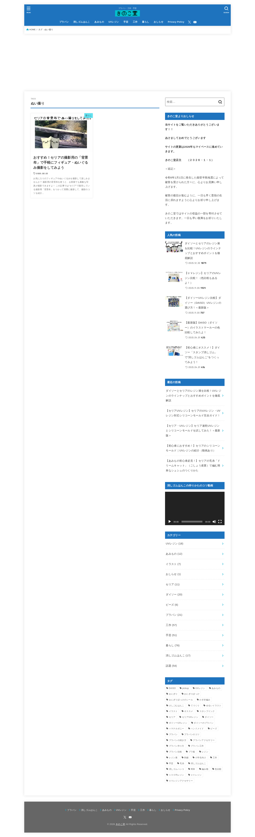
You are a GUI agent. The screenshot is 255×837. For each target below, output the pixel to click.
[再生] (169, 521)
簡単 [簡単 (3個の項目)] (193, 769)
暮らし (145, 22)
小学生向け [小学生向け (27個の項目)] (200, 757)
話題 (171, 665)
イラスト (173, 564)
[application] (195, 508)
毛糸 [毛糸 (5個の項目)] (182, 763)
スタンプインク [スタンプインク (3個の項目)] (207, 711)
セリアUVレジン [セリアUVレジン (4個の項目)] (190, 717)
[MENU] (28, 10)
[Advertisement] (127, 60)
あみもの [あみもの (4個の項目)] (216, 688)
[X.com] (189, 22)
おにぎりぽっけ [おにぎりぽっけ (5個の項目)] (191, 694)
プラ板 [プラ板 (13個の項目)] (192, 752)
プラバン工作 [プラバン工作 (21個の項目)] (197, 746)
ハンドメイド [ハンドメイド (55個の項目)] (197, 728)
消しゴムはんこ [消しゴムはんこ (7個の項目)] (198, 763)
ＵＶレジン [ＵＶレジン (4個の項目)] (196, 775)
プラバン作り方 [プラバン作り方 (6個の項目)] (176, 746)
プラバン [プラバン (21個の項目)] (173, 734)
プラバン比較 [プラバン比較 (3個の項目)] (175, 752)
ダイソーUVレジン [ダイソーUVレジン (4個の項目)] (178, 723)
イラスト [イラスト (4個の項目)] (173, 711)
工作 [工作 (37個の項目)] (215, 757)
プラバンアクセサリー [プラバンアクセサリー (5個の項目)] (204, 740)
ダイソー (174, 594)
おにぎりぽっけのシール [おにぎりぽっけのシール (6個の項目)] (181, 700)
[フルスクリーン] (220, 521)
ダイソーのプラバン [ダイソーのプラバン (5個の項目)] (203, 723)
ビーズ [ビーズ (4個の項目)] (213, 728)
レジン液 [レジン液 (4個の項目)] (173, 757)
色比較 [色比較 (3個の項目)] (218, 769)
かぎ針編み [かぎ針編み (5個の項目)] (204, 700)
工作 (135, 22)
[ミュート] (214, 521)
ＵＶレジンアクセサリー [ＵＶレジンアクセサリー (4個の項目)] (181, 781)
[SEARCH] (226, 10)
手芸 (125, 22)
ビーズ (172, 604)
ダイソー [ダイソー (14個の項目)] (209, 717)
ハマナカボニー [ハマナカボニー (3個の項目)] (176, 728)
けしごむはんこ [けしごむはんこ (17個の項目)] (176, 705)
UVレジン (114, 22)
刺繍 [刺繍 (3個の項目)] (186, 757)
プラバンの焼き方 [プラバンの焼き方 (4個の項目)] (177, 740)
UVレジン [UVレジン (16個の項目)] (200, 688)
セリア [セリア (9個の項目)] (172, 717)
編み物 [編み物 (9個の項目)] (205, 769)
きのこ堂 (120, 824)
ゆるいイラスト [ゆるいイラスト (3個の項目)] (213, 705)
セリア (173, 584)
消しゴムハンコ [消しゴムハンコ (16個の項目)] (176, 769)
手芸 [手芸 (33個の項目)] (171, 763)
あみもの (99, 22)
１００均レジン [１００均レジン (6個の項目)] (176, 775)
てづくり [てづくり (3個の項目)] (195, 705)
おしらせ (158, 22)
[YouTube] (195, 22)
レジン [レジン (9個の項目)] (205, 752)
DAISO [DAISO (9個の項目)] (172, 688)
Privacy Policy (176, 22)
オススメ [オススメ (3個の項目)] (188, 711)
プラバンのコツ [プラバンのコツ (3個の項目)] (191, 734)
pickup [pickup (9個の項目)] (185, 688)
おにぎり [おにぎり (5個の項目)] (173, 694)
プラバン (64, 22)
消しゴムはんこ (81, 22)
